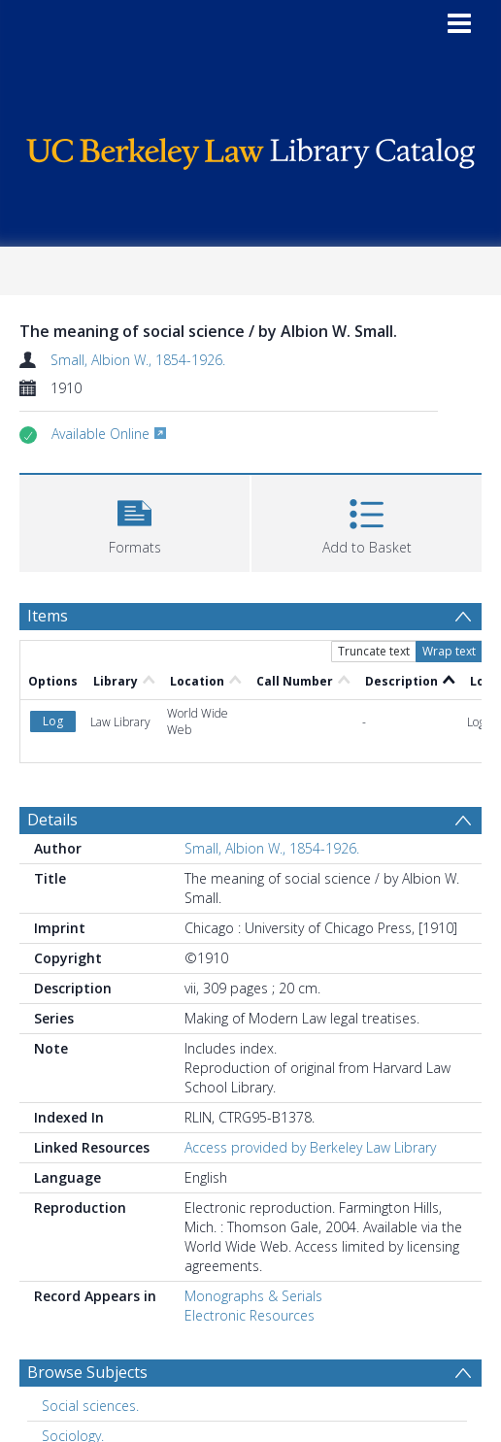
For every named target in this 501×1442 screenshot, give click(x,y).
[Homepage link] (250, 149)
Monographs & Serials (253, 1296)
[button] (134, 521)
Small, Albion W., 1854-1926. (137, 360)
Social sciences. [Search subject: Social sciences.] (90, 1405)
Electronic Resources (249, 1315)
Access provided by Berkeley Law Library (310, 1147)
